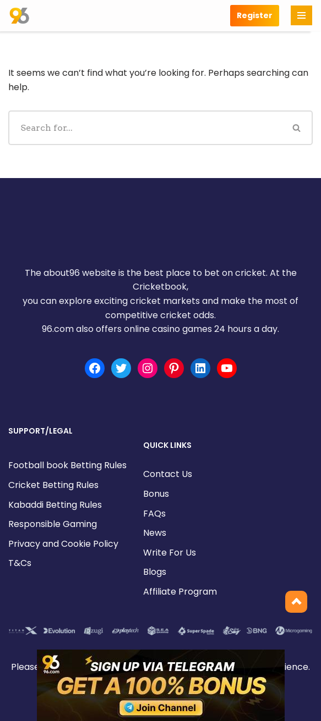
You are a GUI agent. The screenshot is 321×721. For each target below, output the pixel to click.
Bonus (156, 493)
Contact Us (167, 474)
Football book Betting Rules (67, 465)
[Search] (144, 127)
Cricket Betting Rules (53, 485)
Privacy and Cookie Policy (63, 543)
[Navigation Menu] (301, 15)
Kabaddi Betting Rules (55, 504)
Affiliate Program (180, 591)
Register (255, 15)
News (154, 532)
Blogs (154, 571)
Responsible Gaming (52, 524)
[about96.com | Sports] (19, 16)
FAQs (154, 513)
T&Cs (19, 563)
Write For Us (169, 552)
